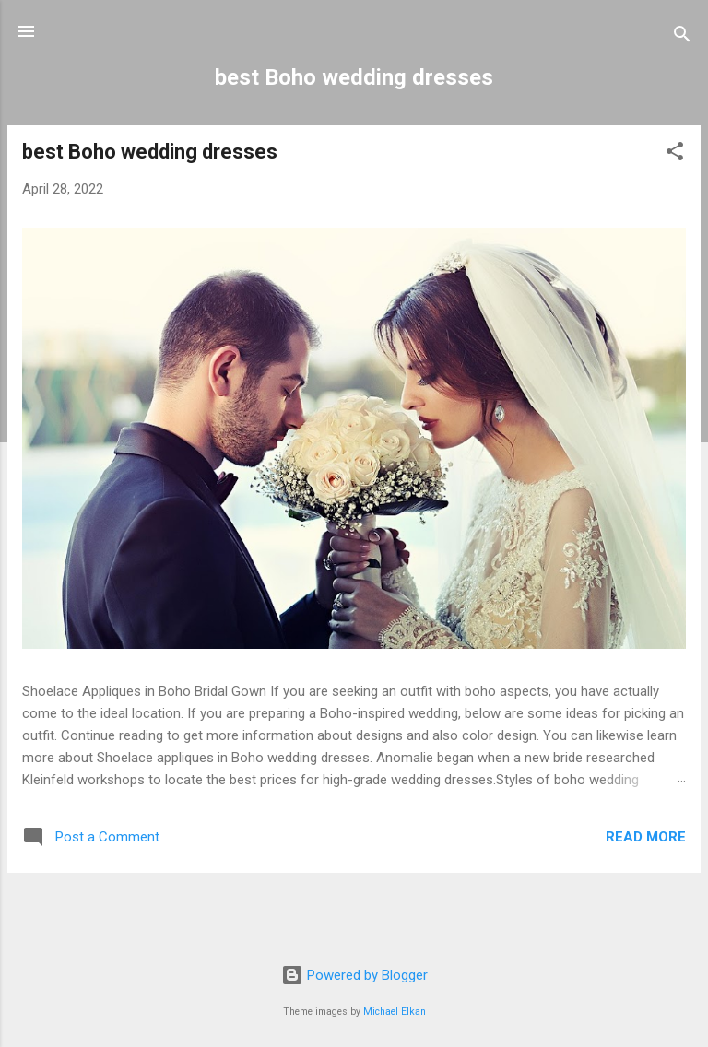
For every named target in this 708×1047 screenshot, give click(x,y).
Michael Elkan (394, 1012)
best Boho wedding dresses (149, 151)
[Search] (682, 37)
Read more (646, 837)
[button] (675, 154)
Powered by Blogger (354, 975)
